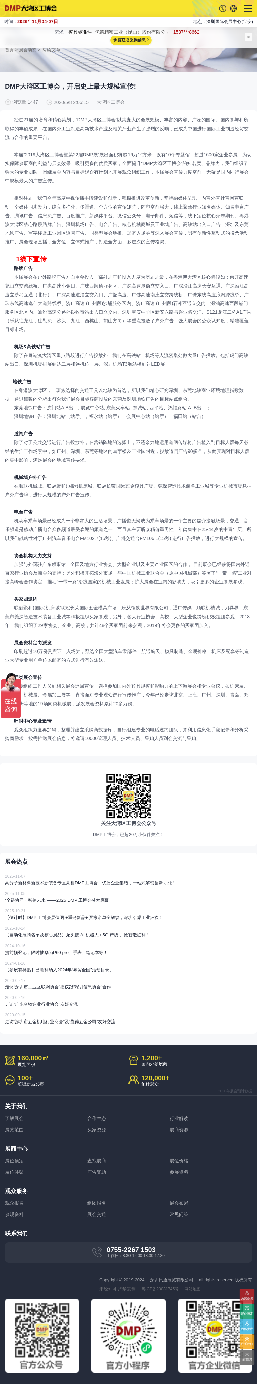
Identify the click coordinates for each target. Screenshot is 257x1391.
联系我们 (247, 1344)
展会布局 (180, 1209)
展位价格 (180, 1166)
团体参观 (247, 1329)
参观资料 (15, 1220)
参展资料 (180, 1177)
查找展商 (97, 1166)
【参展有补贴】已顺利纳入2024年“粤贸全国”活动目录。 (128, 970)
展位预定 (15, 1166)
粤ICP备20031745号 (161, 1295)
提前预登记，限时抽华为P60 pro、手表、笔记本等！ (128, 953)
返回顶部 (247, 1359)
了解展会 (15, 1123)
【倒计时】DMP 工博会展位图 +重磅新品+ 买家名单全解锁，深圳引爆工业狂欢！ (128, 918)
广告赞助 (97, 1177)
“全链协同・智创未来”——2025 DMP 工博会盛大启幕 (128, 901)
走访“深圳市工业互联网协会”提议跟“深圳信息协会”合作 (128, 988)
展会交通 (97, 1220)
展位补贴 (15, 1177)
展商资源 (180, 1135)
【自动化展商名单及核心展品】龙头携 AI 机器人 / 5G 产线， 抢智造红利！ (128, 936)
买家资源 (97, 1135)
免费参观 (247, 1299)
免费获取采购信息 (129, 40)
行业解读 (180, 1123)
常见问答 (180, 1220)
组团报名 (97, 1209)
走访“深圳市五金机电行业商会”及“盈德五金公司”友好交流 (128, 1023)
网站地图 (196, 1295)
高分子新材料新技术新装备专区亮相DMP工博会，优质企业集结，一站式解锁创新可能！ (128, 883)
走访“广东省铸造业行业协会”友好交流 (128, 1005)
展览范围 (15, 1135)
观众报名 (15, 1209)
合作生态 (97, 1123)
